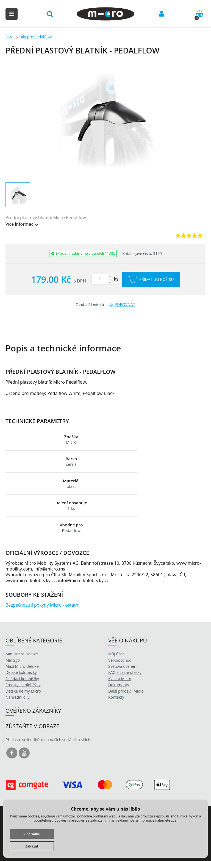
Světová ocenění (122, 666)
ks (104, 279)
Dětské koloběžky (21, 672)
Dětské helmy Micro (23, 691)
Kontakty (116, 697)
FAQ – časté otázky (124, 672)
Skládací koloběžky (22, 678)
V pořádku (31, 834)
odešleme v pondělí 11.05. (93, 253)
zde (173, 820)
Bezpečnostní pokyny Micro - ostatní (42, 605)
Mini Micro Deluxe (21, 653)
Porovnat (122, 304)
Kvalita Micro (119, 678)
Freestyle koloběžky (22, 684)
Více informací (22, 224)
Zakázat (31, 846)
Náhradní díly (17, 697)
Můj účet (116, 653)
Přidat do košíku (151, 279)
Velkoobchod (120, 660)
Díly (8, 36)
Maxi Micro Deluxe (22, 666)
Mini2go (12, 660)
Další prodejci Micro (126, 691)
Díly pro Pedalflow (35, 36)
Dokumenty (118, 684)
